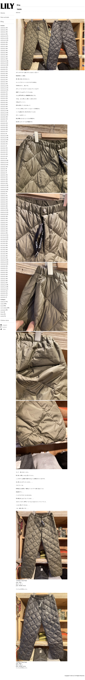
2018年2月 (3, 230)
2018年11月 (3, 212)
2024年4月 (3, 77)
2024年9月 (3, 67)
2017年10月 (3, 239)
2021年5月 (3, 150)
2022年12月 (3, 110)
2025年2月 (3, 56)
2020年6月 (3, 172)
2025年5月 (3, 50)
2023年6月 (3, 98)
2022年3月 (3, 129)
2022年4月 (3, 127)
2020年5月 (3, 175)
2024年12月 (3, 61)
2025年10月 (3, 40)
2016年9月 (3, 266)
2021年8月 (3, 143)
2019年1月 (3, 208)
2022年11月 (3, 112)
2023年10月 (3, 90)
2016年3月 (3, 278)
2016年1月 (3, 282)
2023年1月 (3, 108)
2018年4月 (3, 226)
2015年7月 (3, 295)
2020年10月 (3, 164)
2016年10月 (3, 264)
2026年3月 (3, 29)
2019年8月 (3, 193)
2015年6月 (3, 297)
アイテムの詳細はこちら (21, 589)
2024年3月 (3, 79)
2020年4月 (3, 177)
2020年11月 (3, 162)
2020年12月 (3, 160)
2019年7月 (3, 195)
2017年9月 (3, 241)
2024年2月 (3, 81)
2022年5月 (3, 125)
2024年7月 (3, 71)
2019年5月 (3, 199)
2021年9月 (3, 141)
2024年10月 (3, 65)
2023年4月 (3, 102)
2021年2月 (3, 156)
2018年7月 (3, 220)
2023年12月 (3, 85)
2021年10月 (3, 139)
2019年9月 (3, 191)
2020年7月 (3, 170)
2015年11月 (3, 286)
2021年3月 (3, 154)
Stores (3, 13)
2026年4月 (3, 27)
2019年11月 (3, 187)
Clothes (2, 301)
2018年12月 (3, 210)
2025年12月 (3, 36)
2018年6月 (3, 222)
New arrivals (5, 17)
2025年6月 (3, 48)
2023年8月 (3, 94)
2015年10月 (3, 289)
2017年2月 (3, 255)
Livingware (3, 310)
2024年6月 (3, 73)
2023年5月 (3, 100)
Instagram (4, 325)
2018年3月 (3, 228)
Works (2, 314)
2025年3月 (3, 54)
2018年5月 (3, 224)
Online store (5, 320)
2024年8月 (3, 69)
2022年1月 (3, 133)
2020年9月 (3, 166)
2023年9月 (3, 92)
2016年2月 (3, 280)
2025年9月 (3, 42)
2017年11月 (3, 237)
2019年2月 (3, 206)
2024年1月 (3, 83)
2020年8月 (3, 168)
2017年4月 (3, 251)
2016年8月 (3, 268)
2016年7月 (3, 270)
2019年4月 (3, 202)
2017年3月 (3, 253)
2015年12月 (3, 284)
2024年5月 (3, 75)
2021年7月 (3, 146)
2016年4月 (3, 276)
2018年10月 (3, 214)
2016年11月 (3, 262)
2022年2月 (3, 131)
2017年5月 (3, 249)
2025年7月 (3, 46)
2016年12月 (3, 260)
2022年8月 (3, 119)
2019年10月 (3, 189)
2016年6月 (3, 272)
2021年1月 (3, 158)
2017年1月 (3, 257)
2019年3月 (3, 204)
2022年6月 (3, 123)
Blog (2, 21)
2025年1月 (3, 58)
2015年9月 (3, 291)
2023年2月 (3, 106)
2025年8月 (3, 44)
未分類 (2, 316)
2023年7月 (3, 96)
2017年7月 (3, 245)
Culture (2, 303)
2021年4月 (3, 152)
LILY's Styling (4, 307)
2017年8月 (3, 243)
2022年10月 (3, 114)
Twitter (3, 329)
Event (2, 305)
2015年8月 (3, 293)
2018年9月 (3, 216)
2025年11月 (3, 38)
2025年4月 (3, 52)
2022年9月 (3, 116)
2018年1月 (3, 233)
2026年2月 (3, 31)
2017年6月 (3, 247)
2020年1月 (3, 183)
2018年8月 (3, 218)
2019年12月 (3, 185)
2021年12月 (3, 135)
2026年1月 (3, 34)
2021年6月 (3, 148)
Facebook (4, 327)
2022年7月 (3, 121)
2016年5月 (3, 274)
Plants (2, 312)
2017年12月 (3, 235)
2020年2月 (3, 181)
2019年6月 (3, 197)
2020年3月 (3, 179)
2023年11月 (3, 87)
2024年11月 (3, 63)
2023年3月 (3, 104)
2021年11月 (3, 137)
